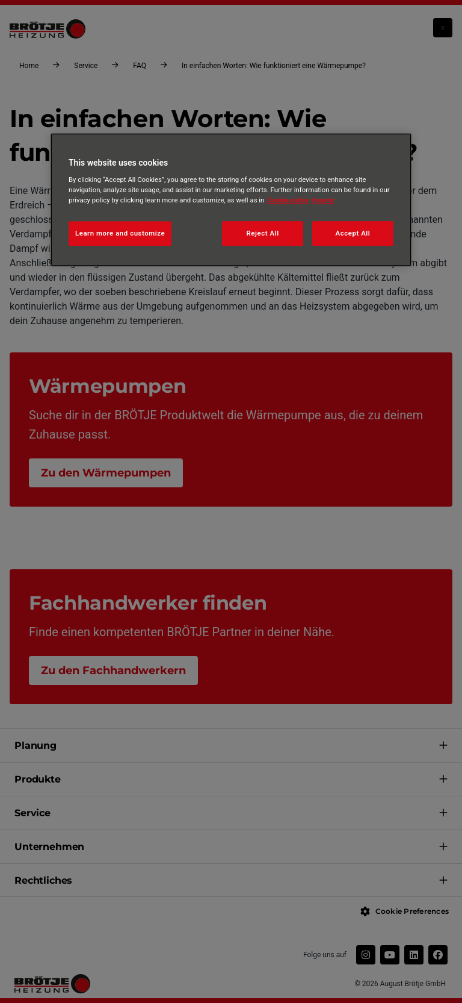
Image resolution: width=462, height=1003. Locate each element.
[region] (231, 200)
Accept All (353, 233)
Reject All (263, 233)
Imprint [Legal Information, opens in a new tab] (323, 200)
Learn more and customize (120, 233)
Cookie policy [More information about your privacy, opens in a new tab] (288, 200)
